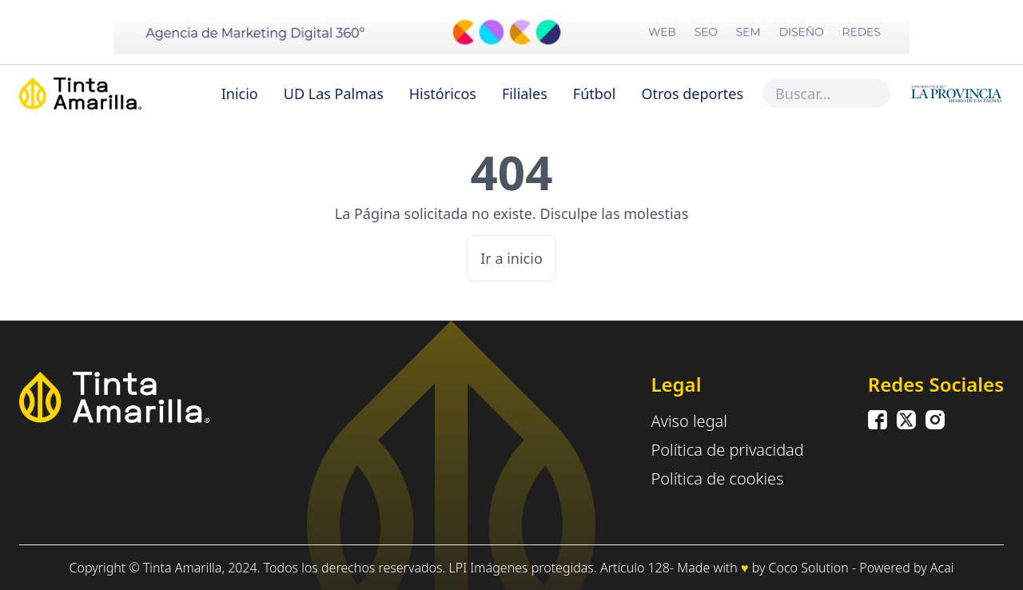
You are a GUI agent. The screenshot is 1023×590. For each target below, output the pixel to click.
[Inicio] (116, 94)
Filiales (524, 93)
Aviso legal (689, 421)
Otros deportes (692, 93)
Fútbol (594, 93)
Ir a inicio (511, 258)
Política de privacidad (727, 449)
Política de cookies (717, 478)
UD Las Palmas (334, 93)
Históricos (442, 93)
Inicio (239, 93)
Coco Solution (809, 567)
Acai (942, 567)
